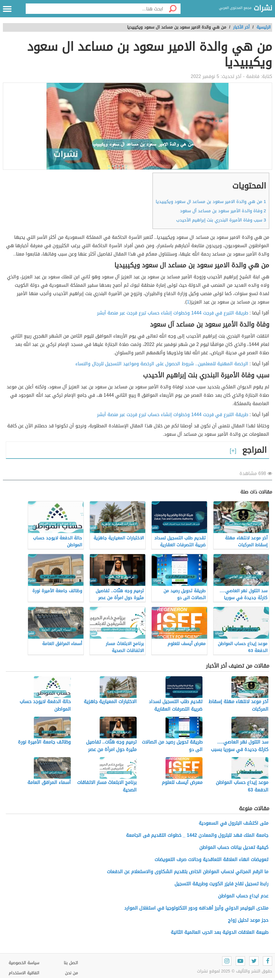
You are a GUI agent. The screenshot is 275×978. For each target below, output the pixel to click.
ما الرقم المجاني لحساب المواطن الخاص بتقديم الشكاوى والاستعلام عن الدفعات (187, 871)
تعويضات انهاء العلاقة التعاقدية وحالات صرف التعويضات (211, 859)
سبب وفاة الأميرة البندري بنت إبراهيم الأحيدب (221, 220)
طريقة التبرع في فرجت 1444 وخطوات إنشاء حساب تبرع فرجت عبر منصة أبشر (172, 312)
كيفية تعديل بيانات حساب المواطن (233, 847)
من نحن (71, 973)
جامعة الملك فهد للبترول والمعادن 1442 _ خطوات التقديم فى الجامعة (197, 835)
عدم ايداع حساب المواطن (243, 895)
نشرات (263, 8)
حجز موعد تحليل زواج (248, 920)
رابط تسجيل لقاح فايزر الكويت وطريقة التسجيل (221, 883)
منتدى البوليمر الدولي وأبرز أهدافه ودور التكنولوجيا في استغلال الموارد (196, 908)
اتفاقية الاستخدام (24, 973)
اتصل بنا (71, 962)
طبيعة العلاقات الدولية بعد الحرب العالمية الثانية (219, 932)
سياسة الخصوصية (24, 962)
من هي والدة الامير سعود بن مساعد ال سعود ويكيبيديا (211, 202)
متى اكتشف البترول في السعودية (233, 823)
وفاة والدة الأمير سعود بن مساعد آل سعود (223, 211)
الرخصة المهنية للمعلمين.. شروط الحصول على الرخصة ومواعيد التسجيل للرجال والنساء (161, 363)
